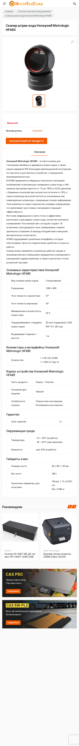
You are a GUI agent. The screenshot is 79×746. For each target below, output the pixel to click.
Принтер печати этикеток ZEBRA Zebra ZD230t (57, 555)
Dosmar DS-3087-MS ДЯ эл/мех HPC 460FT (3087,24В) (20, 555)
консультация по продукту (26, 140)
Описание (39, 152)
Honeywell (37, 131)
